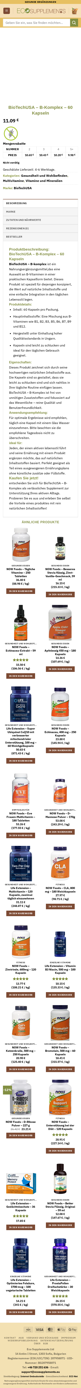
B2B (45, 1343)
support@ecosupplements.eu (40, 1372)
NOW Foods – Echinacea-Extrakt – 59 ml (21, 650)
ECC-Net (73, 1376)
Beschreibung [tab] (16, 203)
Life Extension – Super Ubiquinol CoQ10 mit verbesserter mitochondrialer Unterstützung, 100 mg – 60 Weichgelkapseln (20, 737)
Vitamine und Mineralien (44, 181)
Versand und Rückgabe (42, 1337)
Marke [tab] (10, 211)
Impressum (68, 1337)
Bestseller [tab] (14, 236)
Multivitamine (13, 181)
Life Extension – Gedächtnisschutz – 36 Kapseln (20, 1207)
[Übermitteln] (74, 22)
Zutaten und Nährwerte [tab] (23, 220)
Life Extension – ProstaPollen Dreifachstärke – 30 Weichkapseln (60, 1285)
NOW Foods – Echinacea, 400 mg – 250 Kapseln (60, 732)
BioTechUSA (23, 188)
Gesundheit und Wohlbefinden (44, 176)
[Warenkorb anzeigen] (75, 10)
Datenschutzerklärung (56, 1340)
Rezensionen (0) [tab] (17, 228)
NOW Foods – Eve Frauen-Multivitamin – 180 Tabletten (21, 817)
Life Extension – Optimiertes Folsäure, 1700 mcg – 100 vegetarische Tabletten (20, 1285)
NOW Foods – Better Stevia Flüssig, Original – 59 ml (60, 1207)
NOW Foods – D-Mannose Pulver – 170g (60, 815)
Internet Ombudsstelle (32, 1376)
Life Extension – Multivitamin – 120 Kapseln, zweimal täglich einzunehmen (20, 893)
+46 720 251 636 (38, 1367)
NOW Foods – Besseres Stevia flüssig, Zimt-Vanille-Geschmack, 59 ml (60, 574)
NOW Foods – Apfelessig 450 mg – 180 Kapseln (60, 650)
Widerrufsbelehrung (23, 1340)
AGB (21, 1337)
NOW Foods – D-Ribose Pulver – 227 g (21, 1123)
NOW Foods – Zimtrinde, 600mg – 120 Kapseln (20, 969)
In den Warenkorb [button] (20, 591)
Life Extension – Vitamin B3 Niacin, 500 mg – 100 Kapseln (60, 969)
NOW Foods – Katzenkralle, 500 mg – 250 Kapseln (20, 1051)
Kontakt (10, 1337)
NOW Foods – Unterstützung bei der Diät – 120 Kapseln (60, 1125)
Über (37, 1343)
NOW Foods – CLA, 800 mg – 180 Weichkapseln (60, 889)
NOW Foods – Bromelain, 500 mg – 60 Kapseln (60, 1051)
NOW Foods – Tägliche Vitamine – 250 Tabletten (21, 573)
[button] (6, 11)
